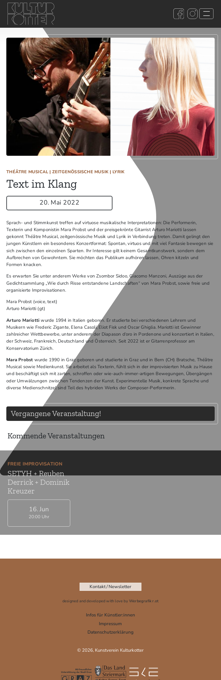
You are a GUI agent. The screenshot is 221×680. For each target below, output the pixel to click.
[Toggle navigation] (206, 13)
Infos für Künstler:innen (110, 615)
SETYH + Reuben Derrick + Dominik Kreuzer (38, 478)
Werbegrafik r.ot (144, 601)
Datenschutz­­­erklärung (110, 632)
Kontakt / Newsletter (110, 587)
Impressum (110, 624)
